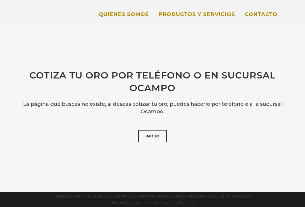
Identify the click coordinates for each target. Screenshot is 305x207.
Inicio (152, 136)
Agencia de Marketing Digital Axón (162, 202)
